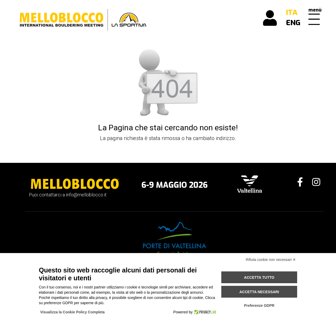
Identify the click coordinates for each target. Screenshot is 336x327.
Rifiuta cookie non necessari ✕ (271, 260)
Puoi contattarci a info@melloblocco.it (68, 194)
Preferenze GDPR (259, 305)
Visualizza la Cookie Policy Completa (72, 312)
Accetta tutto (259, 277)
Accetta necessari (259, 292)
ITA (291, 12)
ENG (293, 23)
